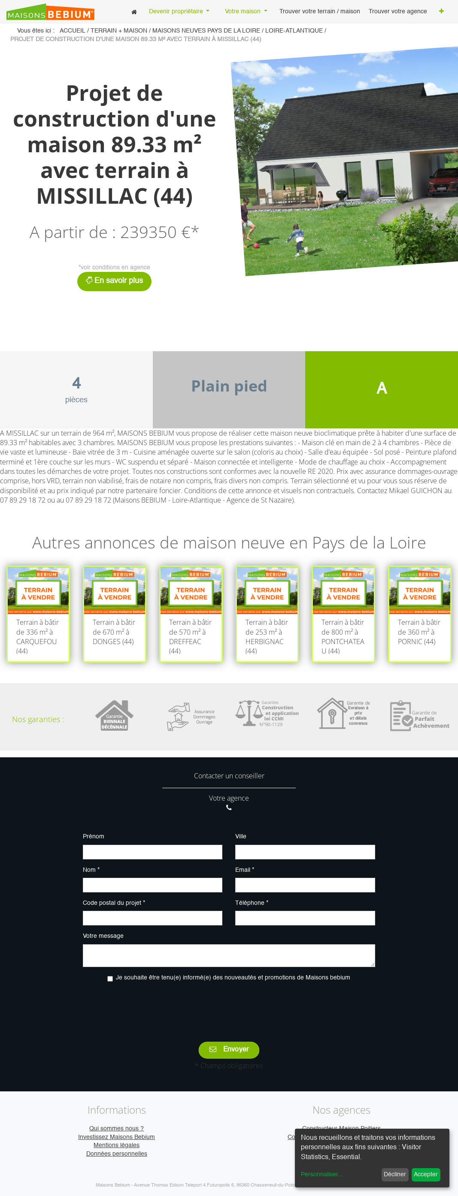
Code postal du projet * (114, 903)
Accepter (426, 1175)
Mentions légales (117, 1145)
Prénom (93, 837)
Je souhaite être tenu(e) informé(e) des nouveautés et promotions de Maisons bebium (233, 978)
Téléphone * (251, 903)
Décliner (395, 1175)
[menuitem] (134, 12)
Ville (240, 837)
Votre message (103, 936)
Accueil (72, 31)
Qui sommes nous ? (116, 1129)
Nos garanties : (38, 719)
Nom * (91, 870)
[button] (441, 12)
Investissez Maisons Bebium (116, 1137)
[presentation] (229, 1005)
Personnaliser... (322, 1175)
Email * (244, 870)
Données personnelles (116, 1154)
